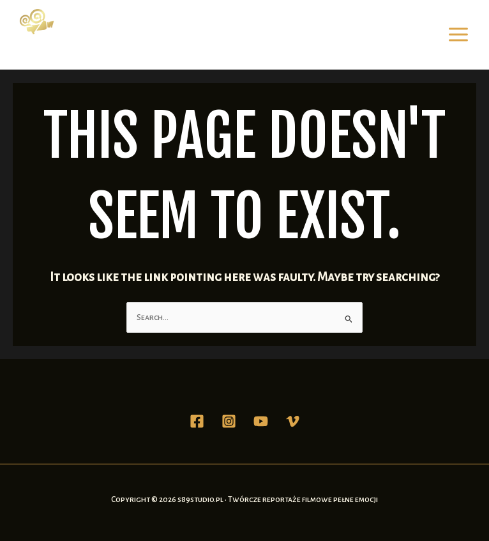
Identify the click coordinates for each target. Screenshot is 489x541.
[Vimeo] (292, 421)
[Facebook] (197, 421)
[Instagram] (229, 421)
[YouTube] (260, 421)
